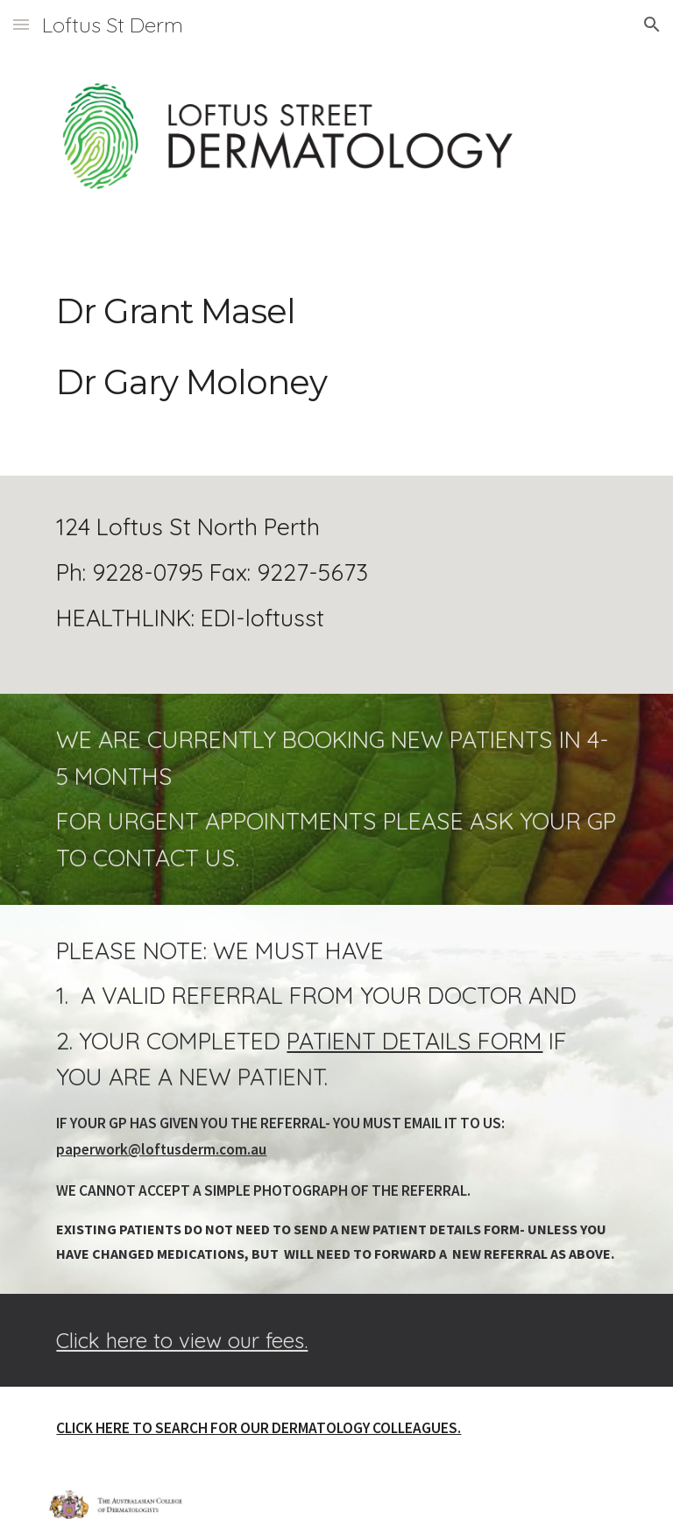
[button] (21, 24)
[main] (336, 367)
